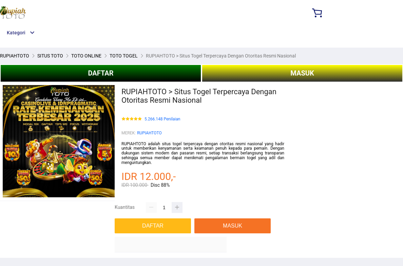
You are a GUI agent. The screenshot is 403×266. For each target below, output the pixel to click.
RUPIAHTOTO (149, 133)
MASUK (302, 73)
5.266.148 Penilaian (162, 119)
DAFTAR (100, 73)
